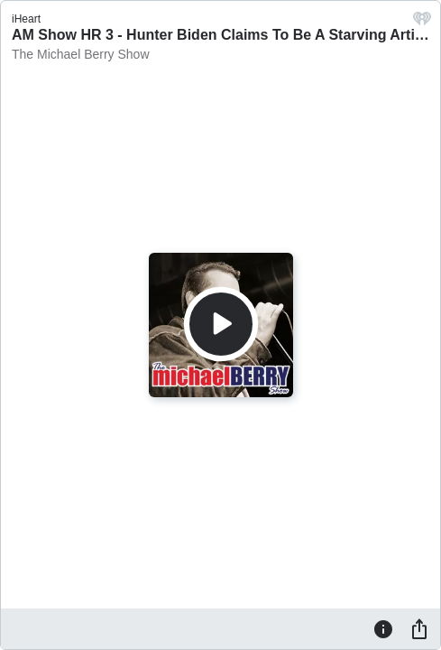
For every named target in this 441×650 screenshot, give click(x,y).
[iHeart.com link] (422, 23)
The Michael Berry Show (81, 54)
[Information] (383, 628)
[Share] (419, 628)
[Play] (221, 324)
